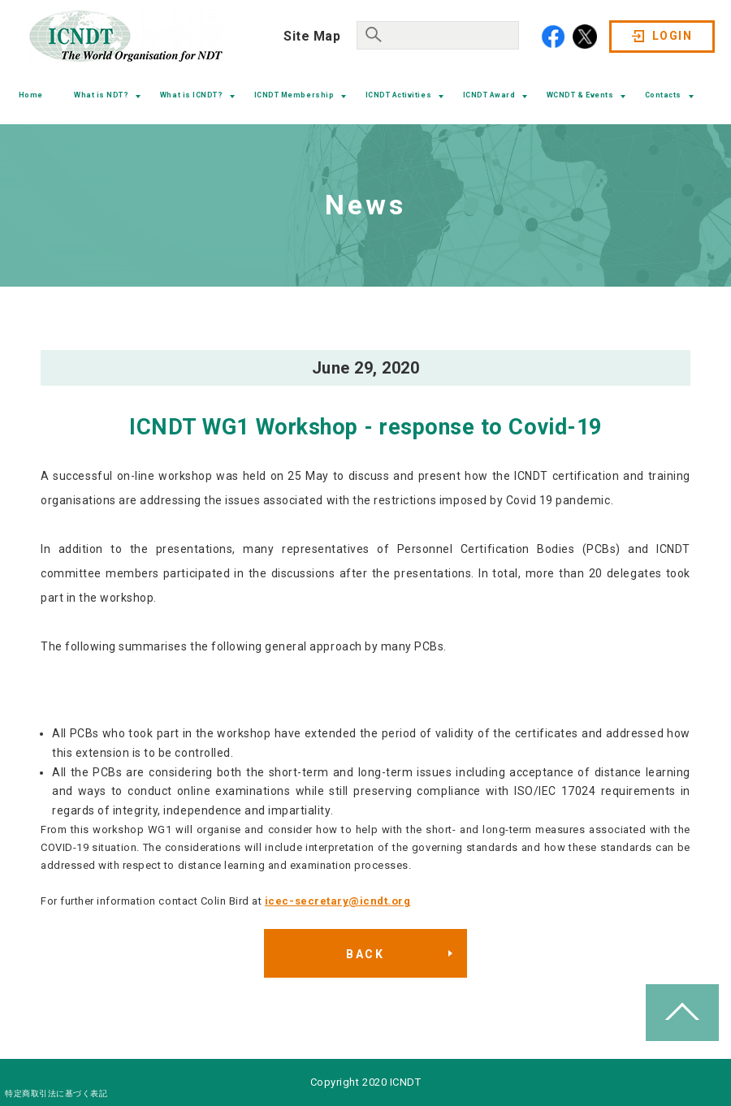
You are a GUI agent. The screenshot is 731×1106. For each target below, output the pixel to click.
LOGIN (672, 35)
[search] (436, 33)
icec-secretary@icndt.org (337, 901)
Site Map (311, 36)
